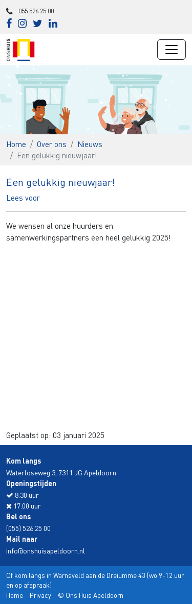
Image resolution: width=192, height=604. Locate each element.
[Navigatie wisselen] (171, 49)
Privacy (40, 595)
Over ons (52, 144)
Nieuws (89, 144)
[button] (23, 197)
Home (16, 144)
